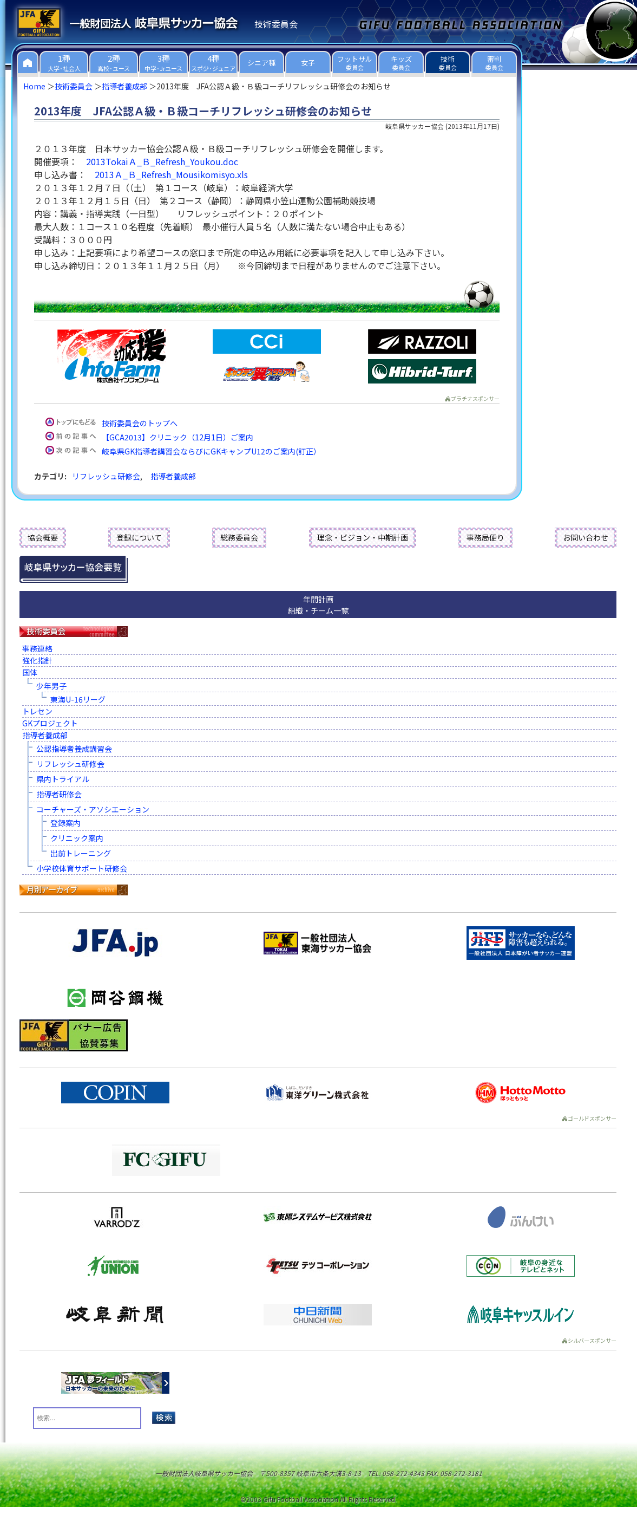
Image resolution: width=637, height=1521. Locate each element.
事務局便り (485, 537)
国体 (29, 672)
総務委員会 (239, 537)
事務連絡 (37, 648)
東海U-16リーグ (78, 699)
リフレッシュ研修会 (106, 476)
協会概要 (43, 537)
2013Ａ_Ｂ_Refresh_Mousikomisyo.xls (171, 174)
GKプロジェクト (50, 723)
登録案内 (65, 822)
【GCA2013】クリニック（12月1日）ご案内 (177, 437)
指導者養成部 (124, 86)
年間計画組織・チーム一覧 (318, 605)
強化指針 (37, 660)
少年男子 (51, 685)
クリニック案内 (76, 838)
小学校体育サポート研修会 (81, 868)
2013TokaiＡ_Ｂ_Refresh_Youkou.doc (162, 161)
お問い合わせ (585, 537)
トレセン (37, 711)
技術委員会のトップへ (140, 423)
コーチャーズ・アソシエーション (92, 809)
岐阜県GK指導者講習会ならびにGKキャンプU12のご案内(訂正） (211, 451)
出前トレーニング (80, 853)
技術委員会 (74, 86)
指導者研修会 (59, 794)
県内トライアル (62, 779)
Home (34, 86)
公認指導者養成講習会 (74, 748)
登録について (139, 537)
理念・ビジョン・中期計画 (362, 537)
